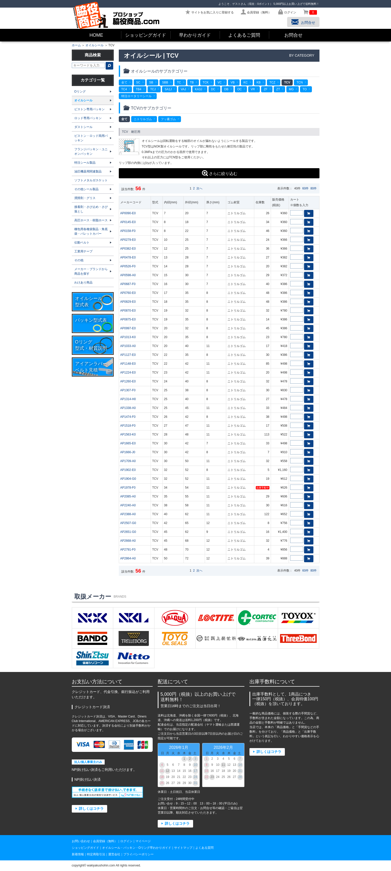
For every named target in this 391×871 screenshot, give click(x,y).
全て (124, 82)
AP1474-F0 (128, 417)
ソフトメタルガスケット (91, 180)
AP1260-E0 (128, 381)
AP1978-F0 (128, 487)
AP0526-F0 (128, 266)
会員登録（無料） (105, 841)
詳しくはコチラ (91, 809)
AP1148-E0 (128, 363)
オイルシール (94, 45)
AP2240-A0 (128, 505)
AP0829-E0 (128, 301)
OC (239, 89)
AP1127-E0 (128, 355)
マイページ (143, 841)
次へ (199, 188)
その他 (78, 260)
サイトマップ (183, 848)
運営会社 (114, 854)
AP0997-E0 (128, 328)
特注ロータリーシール (136, 96)
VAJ (183, 89)
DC (213, 89)
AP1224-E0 (128, 372)
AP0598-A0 (128, 275)
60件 (305, 188)
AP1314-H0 (128, 399)
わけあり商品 (83, 282)
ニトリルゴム (143, 119)
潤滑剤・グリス (85, 198)
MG (291, 89)
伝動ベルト (81, 242)
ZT (278, 89)
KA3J (198, 89)
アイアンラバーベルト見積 (91, 367)
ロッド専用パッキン (88, 118)
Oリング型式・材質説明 (91, 345)
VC (220, 82)
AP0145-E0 (128, 222)
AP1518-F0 (128, 425)
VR (253, 89)
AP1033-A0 (128, 346)
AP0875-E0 (128, 319)
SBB (165, 82)
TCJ (153, 89)
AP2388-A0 (128, 514)
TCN (299, 82)
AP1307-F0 (128, 390)
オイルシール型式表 (88, 301)
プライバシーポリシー (138, 854)
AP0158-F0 (128, 231)
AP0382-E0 (128, 248)
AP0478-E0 (128, 257)
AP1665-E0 (128, 443)
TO (305, 89)
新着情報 (78, 854)
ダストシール (83, 127)
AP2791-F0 (128, 549)
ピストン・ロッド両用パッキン (91, 138)
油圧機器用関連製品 (88, 171)
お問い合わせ (81, 841)
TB (192, 82)
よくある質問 (204, 848)
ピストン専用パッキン (89, 109)
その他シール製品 (86, 189)
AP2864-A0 (128, 558)
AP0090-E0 (128, 213)
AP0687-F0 (128, 284)
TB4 (138, 89)
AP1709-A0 (128, 461)
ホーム (76, 45)
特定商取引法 (96, 854)
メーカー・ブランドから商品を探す (91, 271)
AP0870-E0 (128, 310)
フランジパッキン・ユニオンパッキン (91, 151)
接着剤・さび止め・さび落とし (91, 209)
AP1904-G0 (128, 479)
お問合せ (293, 35)
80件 (313, 188)
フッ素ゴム (168, 119)
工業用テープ (83, 251)
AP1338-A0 (128, 408)
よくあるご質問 (244, 35)
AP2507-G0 (128, 523)
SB (151, 82)
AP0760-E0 (128, 293)
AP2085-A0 (128, 496)
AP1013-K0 (128, 337)
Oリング (80, 91)
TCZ (272, 82)
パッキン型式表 (91, 320)
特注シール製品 (85, 162)
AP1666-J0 (127, 452)
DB (226, 89)
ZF (265, 89)
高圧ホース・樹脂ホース (91, 220)
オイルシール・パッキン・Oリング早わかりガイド (136, 848)
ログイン (126, 841)
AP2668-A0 (128, 540)
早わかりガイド (195, 35)
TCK (206, 82)
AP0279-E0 (128, 240)
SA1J (168, 89)
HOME (96, 35)
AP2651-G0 (128, 532)
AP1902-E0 (128, 470)
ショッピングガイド (145, 35)
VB (233, 82)
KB (259, 82)
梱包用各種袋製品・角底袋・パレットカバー (91, 231)
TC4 (124, 89)
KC (245, 82)
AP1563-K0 (128, 434)
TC (179, 82)
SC (138, 82)
